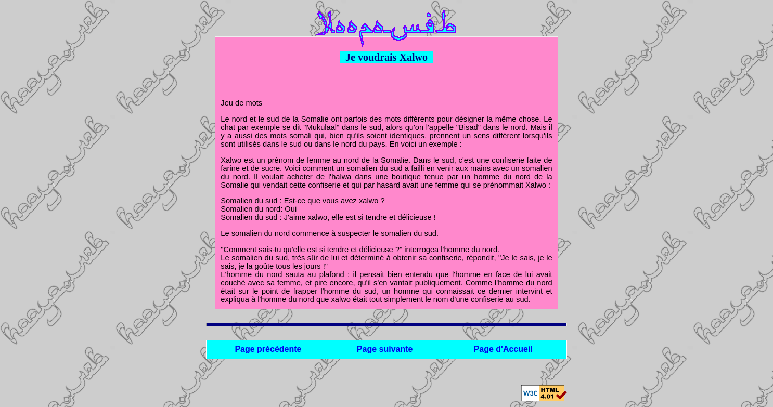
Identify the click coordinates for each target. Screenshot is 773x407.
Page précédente (268, 349)
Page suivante (385, 349)
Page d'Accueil (503, 349)
